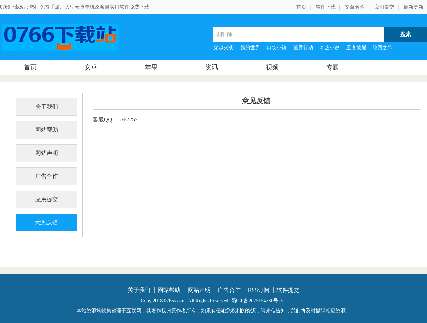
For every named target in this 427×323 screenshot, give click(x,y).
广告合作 (46, 176)
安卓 (90, 67)
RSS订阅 (258, 290)
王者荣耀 (356, 47)
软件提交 (287, 290)
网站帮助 (46, 130)
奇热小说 (329, 47)
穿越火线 (223, 47)
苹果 (151, 67)
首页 (301, 7)
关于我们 (46, 107)
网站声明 (46, 153)
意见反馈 (46, 222)
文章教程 (355, 7)
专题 (332, 67)
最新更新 (413, 7)
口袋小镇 (276, 47)
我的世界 (250, 47)
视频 (272, 67)
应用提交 (384, 7)
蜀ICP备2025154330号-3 (257, 300)
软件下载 (326, 7)
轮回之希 (382, 47)
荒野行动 (303, 47)
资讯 (211, 67)
